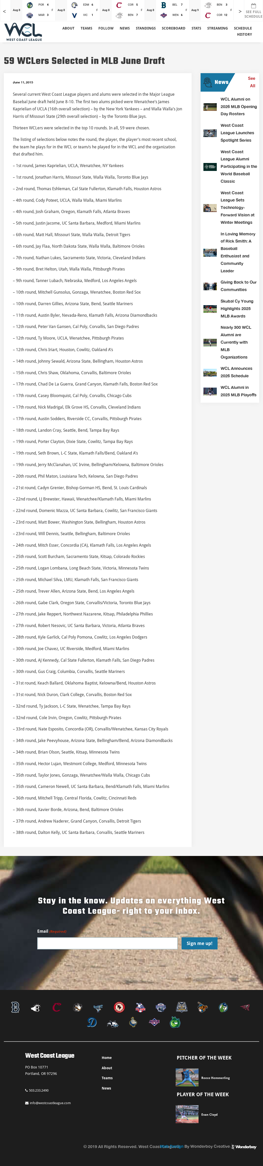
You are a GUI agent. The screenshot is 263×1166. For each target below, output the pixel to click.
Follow (106, 28)
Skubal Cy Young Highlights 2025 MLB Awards (237, 308)
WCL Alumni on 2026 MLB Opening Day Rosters (239, 106)
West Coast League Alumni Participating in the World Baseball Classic (239, 166)
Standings (146, 28)
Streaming (217, 28)
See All (251, 82)
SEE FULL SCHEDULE (253, 10)
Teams (107, 1078)
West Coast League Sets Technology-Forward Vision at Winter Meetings (238, 207)
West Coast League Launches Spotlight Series (237, 132)
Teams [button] (86, 28)
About (68, 28)
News (125, 28)
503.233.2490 (37, 1090)
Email (51, 931)
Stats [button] (196, 28)
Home (107, 1058)
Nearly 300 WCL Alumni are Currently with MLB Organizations (236, 342)
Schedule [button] (243, 28)
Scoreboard (173, 28)
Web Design (171, 1146)
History (244, 34)
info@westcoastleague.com (48, 1103)
